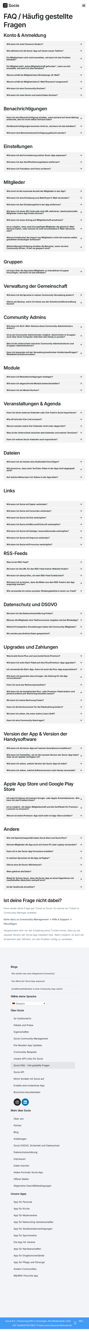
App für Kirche (22, 1208)
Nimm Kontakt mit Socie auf (29, 1078)
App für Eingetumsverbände (29, 1255)
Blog (16, 1132)
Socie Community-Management (31, 1038)
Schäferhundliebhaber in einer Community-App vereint (36, 989)
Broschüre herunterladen (27, 1092)
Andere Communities (25, 1268)
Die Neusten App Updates (28, 1045)
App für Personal (23, 1201)
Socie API (19, 1072)
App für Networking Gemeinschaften (33, 1222)
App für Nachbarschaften (27, 1248)
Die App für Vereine (24, 1242)
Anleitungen (20, 1138)
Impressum (20, 1158)
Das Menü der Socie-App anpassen (28, 981)
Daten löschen (21, 1165)
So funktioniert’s (22, 1018)
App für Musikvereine (25, 1215)
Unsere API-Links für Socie (28, 1058)
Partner (17, 1125)
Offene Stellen (21, 1179)
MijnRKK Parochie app (26, 1275)
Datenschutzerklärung (25, 1152)
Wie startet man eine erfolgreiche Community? (33, 973)
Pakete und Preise (23, 1025)
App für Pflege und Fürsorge (29, 1262)
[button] (83, 5)
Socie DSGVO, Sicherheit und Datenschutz (37, 1145)
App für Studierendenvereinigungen (33, 1228)
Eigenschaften (21, 1031)
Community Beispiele (25, 1052)
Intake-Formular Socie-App (28, 1172)
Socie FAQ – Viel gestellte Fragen (32, 1065)
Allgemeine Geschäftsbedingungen (32, 1185)
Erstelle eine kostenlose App (29, 1085)
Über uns (18, 1118)
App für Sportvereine (25, 1235)
